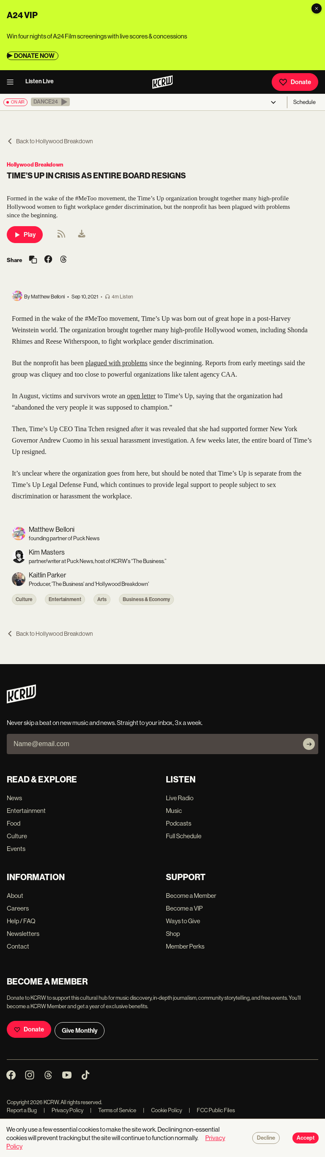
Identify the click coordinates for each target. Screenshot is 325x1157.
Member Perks (185, 946)
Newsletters (23, 933)
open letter (141, 395)
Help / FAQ (21, 921)
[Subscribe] (309, 744)
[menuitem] (82, 235)
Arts (102, 599)
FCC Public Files (212, 1110)
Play (25, 234)
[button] (50, 102)
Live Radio (179, 797)
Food (13, 823)
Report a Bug (22, 1110)
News (14, 797)
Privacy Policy (63, 1110)
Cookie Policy (162, 1110)
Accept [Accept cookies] (305, 1138)
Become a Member (191, 895)
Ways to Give (183, 921)
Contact (18, 946)
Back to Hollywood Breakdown (50, 141)
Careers (18, 908)
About (15, 895)
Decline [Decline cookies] (266, 1138)
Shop (173, 933)
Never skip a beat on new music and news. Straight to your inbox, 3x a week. (105, 722)
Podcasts (178, 823)
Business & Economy (146, 599)
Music (174, 810)
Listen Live (39, 81)
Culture (24, 599)
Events (16, 848)
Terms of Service (113, 1110)
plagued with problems (116, 363)
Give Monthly (79, 1030)
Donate (295, 82)
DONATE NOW (34, 56)
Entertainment (65, 599)
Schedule (304, 102)
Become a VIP (184, 908)
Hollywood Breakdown (35, 164)
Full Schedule (183, 836)
